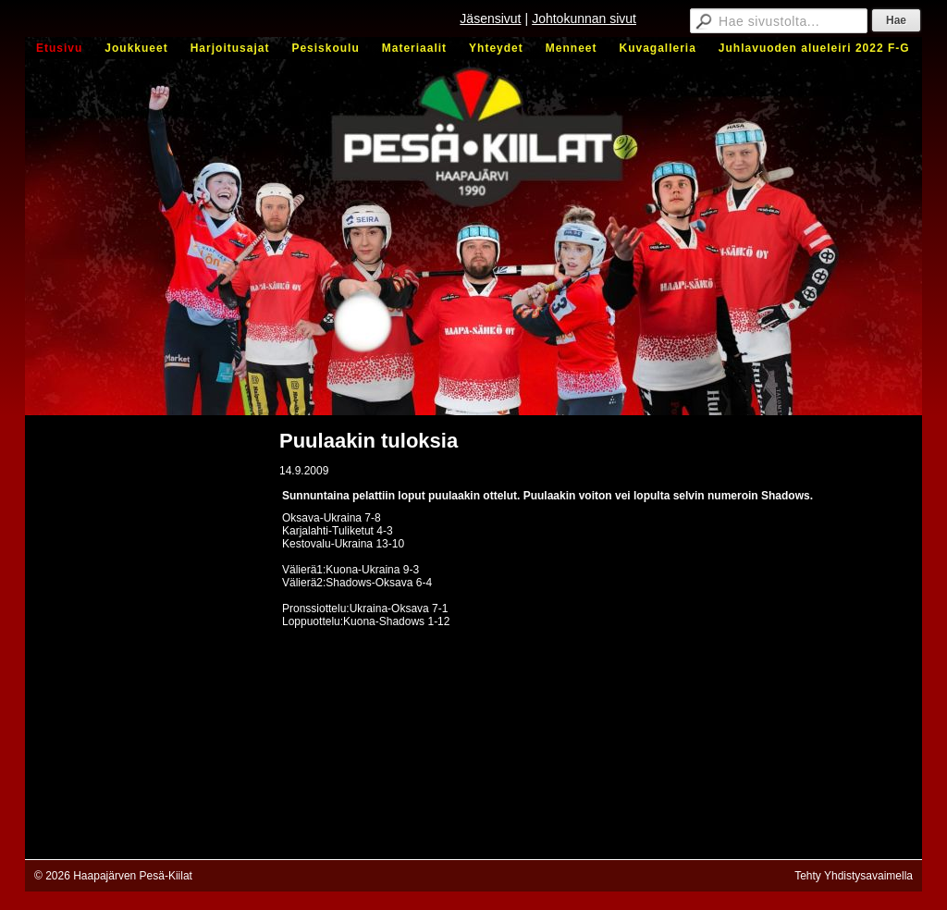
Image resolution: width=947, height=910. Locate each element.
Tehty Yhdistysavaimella (853, 875)
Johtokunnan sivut (584, 18)
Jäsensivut (490, 18)
